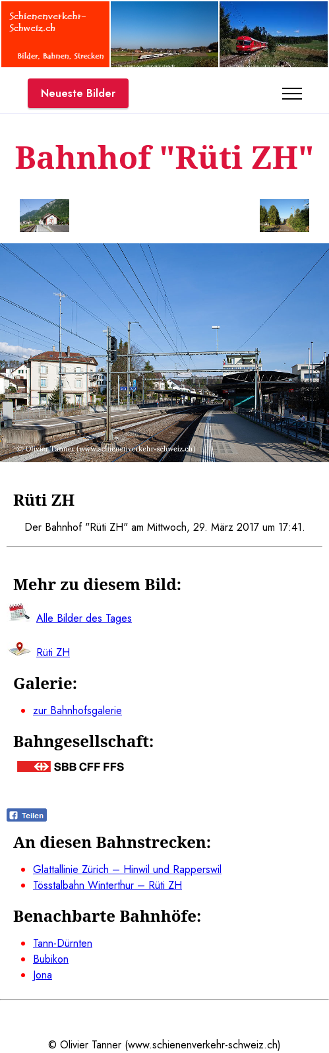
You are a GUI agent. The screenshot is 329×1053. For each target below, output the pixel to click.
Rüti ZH (53, 652)
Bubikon (51, 959)
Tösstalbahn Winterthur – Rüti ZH (107, 885)
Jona (42, 974)
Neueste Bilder (78, 93)
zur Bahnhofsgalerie (77, 710)
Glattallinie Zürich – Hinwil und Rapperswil (127, 869)
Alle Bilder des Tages (84, 618)
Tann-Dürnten (62, 943)
